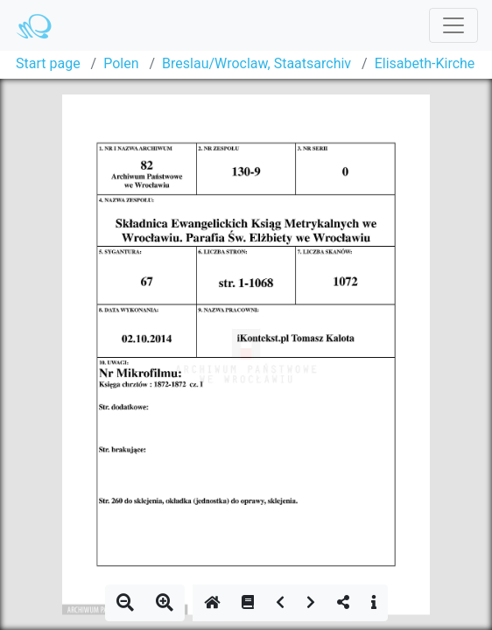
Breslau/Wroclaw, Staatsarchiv (256, 63)
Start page (48, 63)
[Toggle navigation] (453, 25)
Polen (120, 63)
